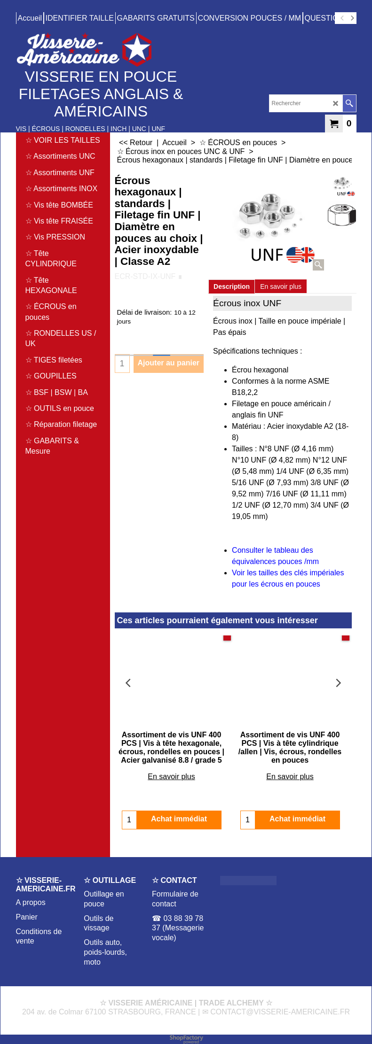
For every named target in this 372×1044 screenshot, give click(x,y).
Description (232, 286)
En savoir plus (280, 286)
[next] (352, 18)
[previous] (343, 18)
